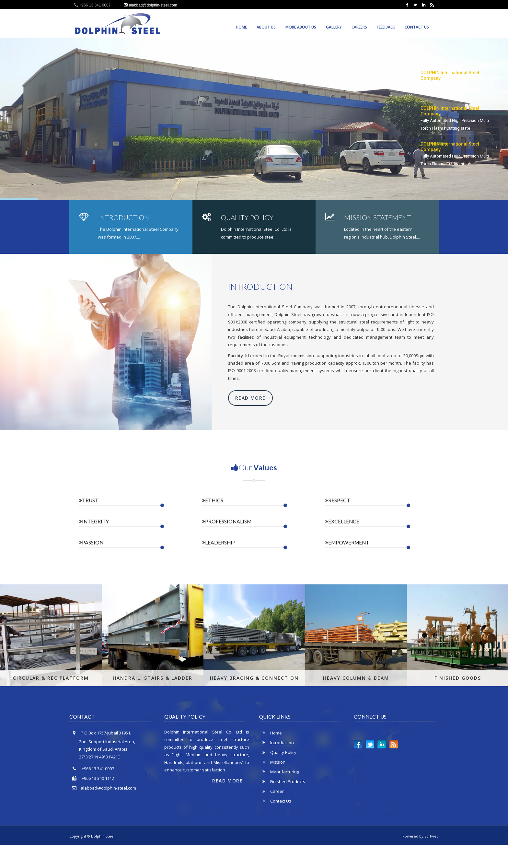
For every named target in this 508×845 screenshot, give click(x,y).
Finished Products (282, 781)
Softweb (431, 836)
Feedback (386, 27)
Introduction (276, 742)
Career (271, 791)
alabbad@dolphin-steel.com (150, 5)
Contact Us (417, 27)
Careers (359, 27)
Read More (250, 398)
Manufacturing (279, 772)
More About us (300, 27)
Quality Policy (277, 752)
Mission (272, 762)
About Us (266, 27)
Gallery (334, 27)
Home (241, 27)
